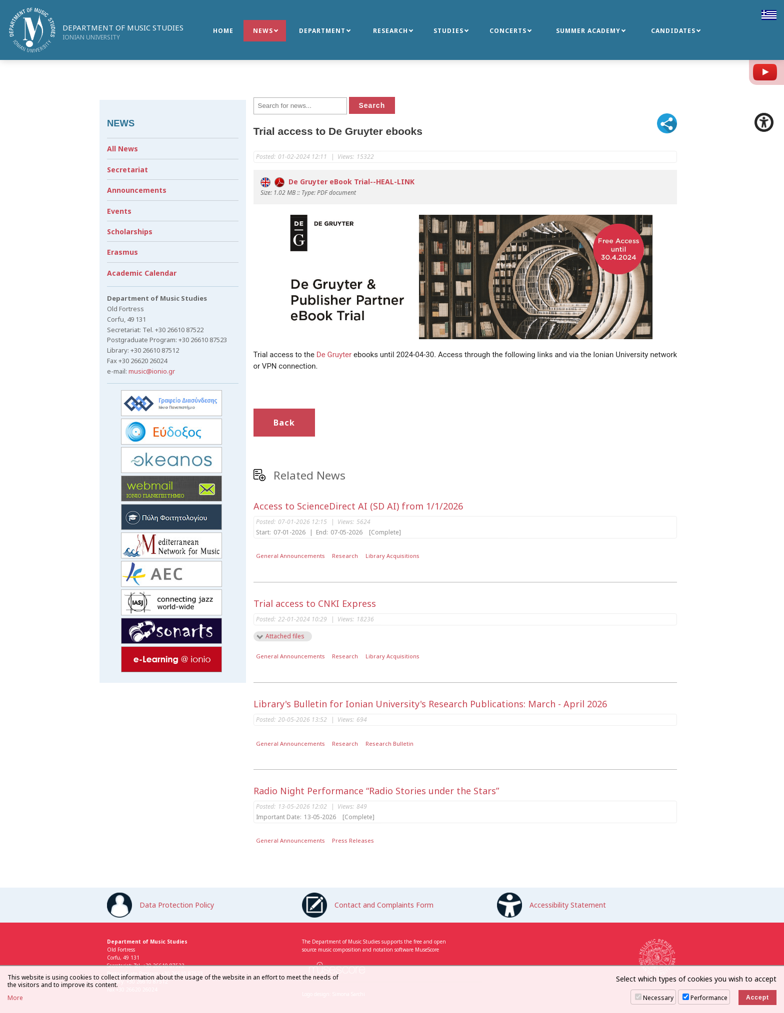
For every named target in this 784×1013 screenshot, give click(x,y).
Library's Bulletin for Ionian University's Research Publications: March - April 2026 (430, 704)
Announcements (136, 190)
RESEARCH (390, 30)
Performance (709, 998)
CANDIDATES (673, 30)
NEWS (263, 30)
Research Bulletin (390, 743)
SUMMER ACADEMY (588, 30)
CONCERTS (508, 30)
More (15, 998)
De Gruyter (334, 354)
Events (119, 211)
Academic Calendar (141, 273)
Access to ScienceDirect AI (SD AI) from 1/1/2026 (358, 506)
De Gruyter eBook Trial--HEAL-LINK (337, 181)
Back (284, 422)
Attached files (285, 636)
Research (345, 555)
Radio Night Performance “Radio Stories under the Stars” (376, 791)
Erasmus (122, 252)
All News (122, 148)
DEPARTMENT (322, 30)
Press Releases (353, 840)
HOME (223, 30)
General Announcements (290, 555)
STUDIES (449, 30)
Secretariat (127, 169)
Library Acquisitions (393, 555)
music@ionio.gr (151, 371)
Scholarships (129, 231)
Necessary (658, 998)
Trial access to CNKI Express (315, 603)
